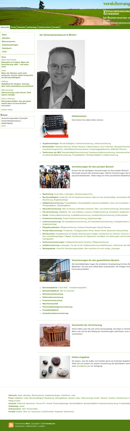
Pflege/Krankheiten (50, 227)
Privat (13, 27)
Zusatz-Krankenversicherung (74, 218)
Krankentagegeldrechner (100, 149)
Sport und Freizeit (8, 60)
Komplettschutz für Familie (67, 234)
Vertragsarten (48, 239)
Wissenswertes (8, 41)
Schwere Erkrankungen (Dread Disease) (94, 227)
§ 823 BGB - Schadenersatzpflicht (72, 288)
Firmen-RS (40, 403)
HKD (24, 409)
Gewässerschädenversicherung (102, 152)
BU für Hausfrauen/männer (80, 197)
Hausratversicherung (51, 209)
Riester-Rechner (78, 147)
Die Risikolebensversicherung (100, 222)
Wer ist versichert (67, 291)
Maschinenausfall (50, 304)
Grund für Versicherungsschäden (70, 248)
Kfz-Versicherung (50, 212)
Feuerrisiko (58, 194)
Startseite (5, 27)
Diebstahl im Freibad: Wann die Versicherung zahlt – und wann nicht (15, 64)
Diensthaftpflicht (84, 203)
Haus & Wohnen (8, 99)
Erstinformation (47, 412)
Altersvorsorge (7, 90)
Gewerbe (21, 27)
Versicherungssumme (84, 194)
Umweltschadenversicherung (55, 313)
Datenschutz (69, 412)
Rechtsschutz (48, 234)
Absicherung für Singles (88, 234)
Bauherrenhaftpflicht (100, 203)
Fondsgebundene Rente (83, 231)
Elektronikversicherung (52, 297)
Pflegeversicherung (68, 227)
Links (4, 52)
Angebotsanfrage (61, 200)
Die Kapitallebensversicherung (74, 222)
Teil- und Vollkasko (75, 212)
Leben (78, 398)
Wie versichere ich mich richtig (97, 248)
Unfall (26, 398)
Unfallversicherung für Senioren (78, 242)
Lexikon (41, 426)
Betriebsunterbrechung (52, 294)
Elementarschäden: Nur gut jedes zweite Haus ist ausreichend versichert (16, 103)
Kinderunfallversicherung (59, 215)
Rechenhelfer (48, 147)
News (4, 35)
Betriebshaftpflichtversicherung (75, 152)
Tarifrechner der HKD (51, 152)
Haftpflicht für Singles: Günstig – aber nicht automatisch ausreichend (17, 85)
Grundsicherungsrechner (52, 149)
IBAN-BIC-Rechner (119, 149)
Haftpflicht (63, 212)
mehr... (4, 126)
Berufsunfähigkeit (67, 143)
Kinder (45, 215)
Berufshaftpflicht (49, 288)
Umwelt (49, 403)
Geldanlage (32, 27)
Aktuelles (6, 38)
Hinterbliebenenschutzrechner (76, 149)
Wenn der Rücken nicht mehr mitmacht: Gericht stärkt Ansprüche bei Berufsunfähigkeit (17, 75)
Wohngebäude (48, 248)
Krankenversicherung (84, 143)
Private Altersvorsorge (52, 231)
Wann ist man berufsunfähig (103, 197)
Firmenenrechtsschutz (52, 300)
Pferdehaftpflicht (49, 206)
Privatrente (67, 231)
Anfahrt (19, 412)
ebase (21, 406)
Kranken (112, 398)
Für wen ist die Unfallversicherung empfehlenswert (91, 245)
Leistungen (69, 194)
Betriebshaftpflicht (50, 291)
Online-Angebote (80, 357)
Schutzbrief (113, 212)
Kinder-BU (63, 197)
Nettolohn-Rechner (63, 147)
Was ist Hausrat (68, 209)
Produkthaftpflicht (50, 310)
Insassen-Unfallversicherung (96, 212)
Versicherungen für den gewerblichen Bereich (95, 260)
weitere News (7, 110)
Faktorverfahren (93, 147)
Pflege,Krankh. (14, 401)
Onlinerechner (44, 27)
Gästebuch (7, 48)
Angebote (59, 412)
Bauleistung (47, 194)
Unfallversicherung (110, 155)
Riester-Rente (100, 231)
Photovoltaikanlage (61, 403)
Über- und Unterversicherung (106, 209)
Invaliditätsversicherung (80, 215)
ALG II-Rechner (106, 147)
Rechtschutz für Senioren (109, 234)
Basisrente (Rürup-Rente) (117, 231)
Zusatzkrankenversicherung (102, 215)
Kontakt (55, 27)
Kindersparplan (121, 215)
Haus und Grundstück (119, 203)
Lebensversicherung (102, 143)
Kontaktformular (83, 366)
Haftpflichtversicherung (52, 203)
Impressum (36, 412)
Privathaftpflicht (78, 155)
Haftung (4, 81)
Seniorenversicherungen (53, 242)
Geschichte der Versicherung (87, 325)
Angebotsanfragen (10, 45)
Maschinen (30, 403)
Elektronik (21, 403)
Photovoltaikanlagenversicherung (57, 307)
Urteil (3, 71)
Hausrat (71, 398)
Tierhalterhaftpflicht (94, 155)
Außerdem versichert (84, 209)
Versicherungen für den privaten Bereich (93, 166)
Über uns (27, 412)
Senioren (104, 398)
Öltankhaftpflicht (63, 206)
